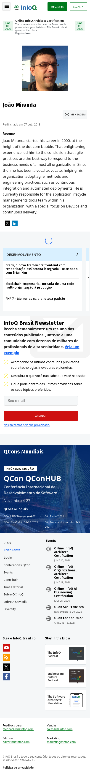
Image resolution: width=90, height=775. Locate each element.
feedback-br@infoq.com (18, 729)
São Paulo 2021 (54, 516)
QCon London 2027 (68, 618)
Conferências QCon (17, 565)
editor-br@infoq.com (16, 742)
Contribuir (11, 580)
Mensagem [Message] (78, 114)
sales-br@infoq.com (60, 729)
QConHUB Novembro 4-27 (19, 516)
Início (7, 542)
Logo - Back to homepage (25, 6)
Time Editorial (13, 587)
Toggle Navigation (7, 6)
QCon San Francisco (69, 607)
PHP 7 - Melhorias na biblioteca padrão (35, 299)
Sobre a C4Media (15, 602)
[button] (41, 416)
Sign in (78, 6)
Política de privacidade (18, 768)
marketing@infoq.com (61, 742)
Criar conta (12, 550)
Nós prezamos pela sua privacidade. (27, 425)
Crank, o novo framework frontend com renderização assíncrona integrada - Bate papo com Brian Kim (41, 269)
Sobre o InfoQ (14, 594)
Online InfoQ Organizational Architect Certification (65, 572)
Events (8, 572)
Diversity (10, 609)
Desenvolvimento (23, 254)
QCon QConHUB (32, 478)
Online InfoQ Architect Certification (63, 552)
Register (57, 6)
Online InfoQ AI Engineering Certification (65, 592)
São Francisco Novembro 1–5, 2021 (63, 524)
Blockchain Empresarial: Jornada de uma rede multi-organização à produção (39, 285)
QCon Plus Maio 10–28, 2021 (21, 522)
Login (8, 557)
